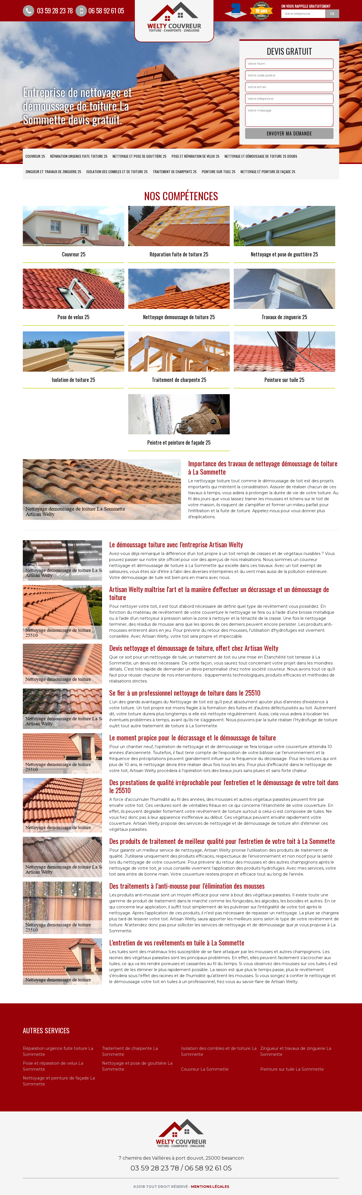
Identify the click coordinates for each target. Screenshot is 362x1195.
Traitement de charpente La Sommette (130, 1051)
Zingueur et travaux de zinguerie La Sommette (295, 1051)
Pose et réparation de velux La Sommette (53, 1066)
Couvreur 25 (35, 156)
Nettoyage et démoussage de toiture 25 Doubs (261, 156)
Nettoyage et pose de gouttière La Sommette (137, 1066)
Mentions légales (210, 1186)
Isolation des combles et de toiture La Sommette (219, 1051)
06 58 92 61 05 (100, 10)
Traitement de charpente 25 (175, 171)
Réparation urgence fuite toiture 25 (78, 156)
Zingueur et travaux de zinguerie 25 (53, 171)
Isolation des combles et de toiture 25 (117, 171)
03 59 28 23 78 (48, 10)
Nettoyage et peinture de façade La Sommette (59, 1081)
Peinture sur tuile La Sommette (292, 1069)
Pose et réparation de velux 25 (195, 156)
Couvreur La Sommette (205, 1069)
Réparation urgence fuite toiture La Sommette (58, 1051)
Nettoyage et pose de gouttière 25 (139, 156)
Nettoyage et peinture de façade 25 (268, 171)
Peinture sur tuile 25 (218, 171)
